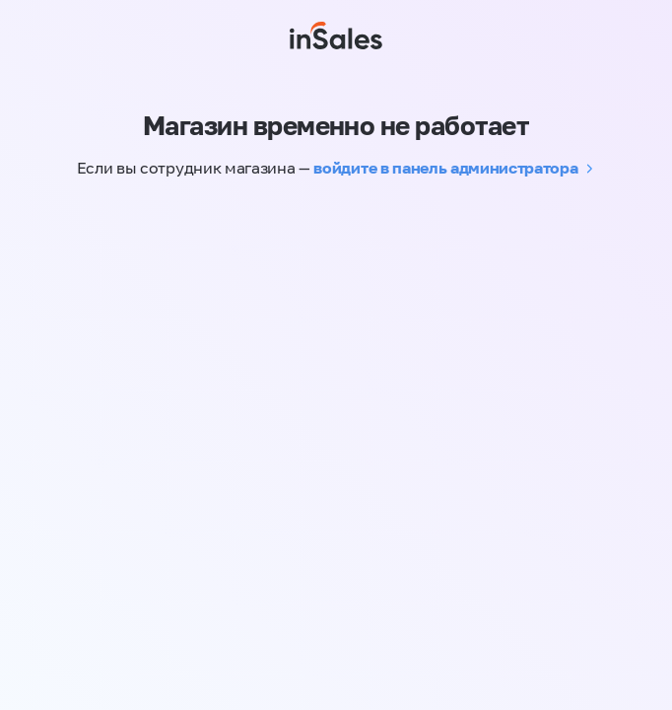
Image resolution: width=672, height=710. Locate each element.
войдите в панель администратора (445, 168)
